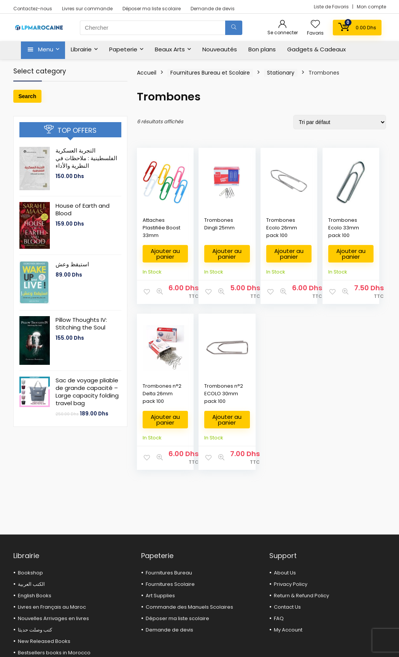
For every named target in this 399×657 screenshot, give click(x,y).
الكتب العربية (31, 584)
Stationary (280, 72)
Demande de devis (213, 8)
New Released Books (44, 641)
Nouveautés (219, 49)
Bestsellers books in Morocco (54, 652)
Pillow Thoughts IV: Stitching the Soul (81, 323)
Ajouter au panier (159, 256)
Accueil (146, 72)
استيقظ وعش (72, 264)
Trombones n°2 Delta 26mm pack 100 (359, 231)
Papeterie (123, 49)
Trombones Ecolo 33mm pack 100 (308, 231)
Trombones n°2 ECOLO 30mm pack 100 (156, 407)
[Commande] (339, 122)
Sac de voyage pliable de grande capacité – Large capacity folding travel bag (87, 391)
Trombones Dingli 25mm (206, 227)
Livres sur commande (87, 8)
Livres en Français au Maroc (52, 607)
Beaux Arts (170, 49)
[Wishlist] (315, 24)
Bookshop (30, 572)
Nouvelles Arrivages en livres (53, 618)
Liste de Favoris (332, 6)
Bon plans (262, 49)
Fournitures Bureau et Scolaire (210, 72)
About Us (285, 572)
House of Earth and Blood (83, 209)
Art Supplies (160, 595)
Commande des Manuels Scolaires (189, 607)
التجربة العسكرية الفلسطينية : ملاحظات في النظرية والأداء (86, 158)
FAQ (279, 618)
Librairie (81, 49)
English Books (34, 595)
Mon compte (371, 6)
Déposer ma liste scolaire (151, 8)
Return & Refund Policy (301, 595)
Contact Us (287, 607)
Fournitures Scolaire (170, 584)
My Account (288, 629)
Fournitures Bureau (169, 572)
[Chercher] (233, 28)
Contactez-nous (32, 8)
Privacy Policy (290, 584)
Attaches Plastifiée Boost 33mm (154, 231)
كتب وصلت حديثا (35, 629)
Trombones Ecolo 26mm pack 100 (257, 231)
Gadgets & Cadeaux (316, 49)
